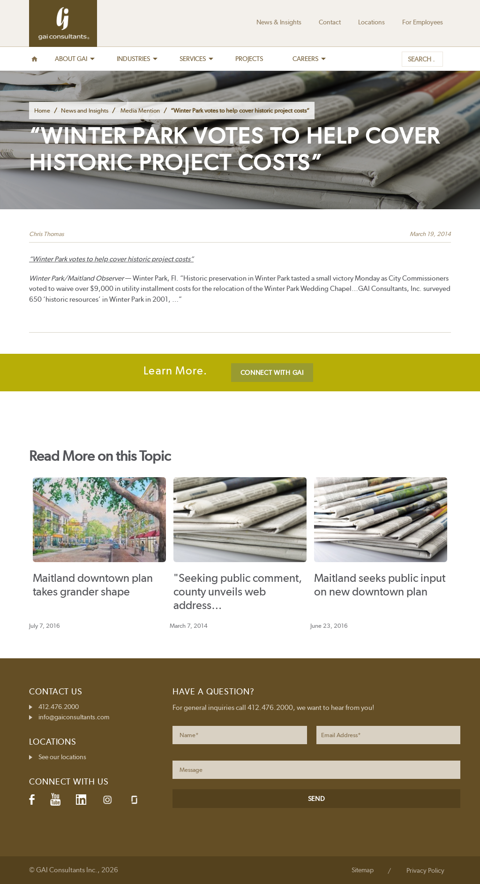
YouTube (55, 799)
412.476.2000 (58, 706)
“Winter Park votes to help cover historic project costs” (111, 259)
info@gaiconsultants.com (73, 717)
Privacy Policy (425, 870)
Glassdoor (134, 800)
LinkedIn (81, 799)
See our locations (62, 757)
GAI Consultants (63, 23)
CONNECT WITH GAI (272, 372)
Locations (371, 22)
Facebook (32, 799)
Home (42, 110)
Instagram (107, 799)
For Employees (422, 22)
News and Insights (84, 110)
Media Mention (140, 110)
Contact (330, 22)
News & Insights (278, 22)
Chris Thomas (46, 233)
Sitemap (363, 870)
